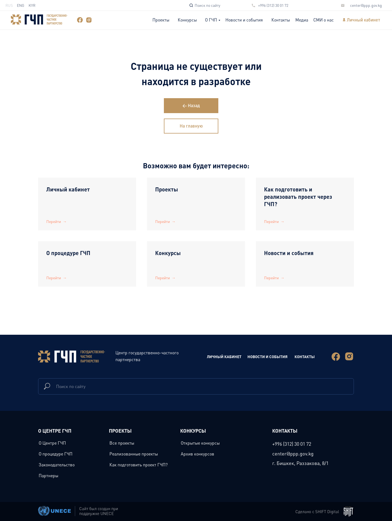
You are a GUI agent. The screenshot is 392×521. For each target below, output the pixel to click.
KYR (32, 5)
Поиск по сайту (207, 5)
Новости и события (244, 20)
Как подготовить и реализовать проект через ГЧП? (298, 196)
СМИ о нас (323, 20)
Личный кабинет (363, 20)
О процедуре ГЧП (68, 252)
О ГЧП (211, 20)
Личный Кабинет (224, 356)
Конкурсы (187, 20)
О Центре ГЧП (52, 443)
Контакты (280, 20)
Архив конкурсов (197, 454)
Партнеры (48, 475)
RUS (9, 5)
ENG (20, 5)
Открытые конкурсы (200, 443)
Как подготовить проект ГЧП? (138, 464)
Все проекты (121, 443)
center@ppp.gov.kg (366, 5)
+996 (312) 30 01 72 (273, 5)
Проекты (160, 20)
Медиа (301, 20)
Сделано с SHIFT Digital (317, 511)
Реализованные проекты (133, 454)
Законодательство (57, 464)
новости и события (267, 356)
